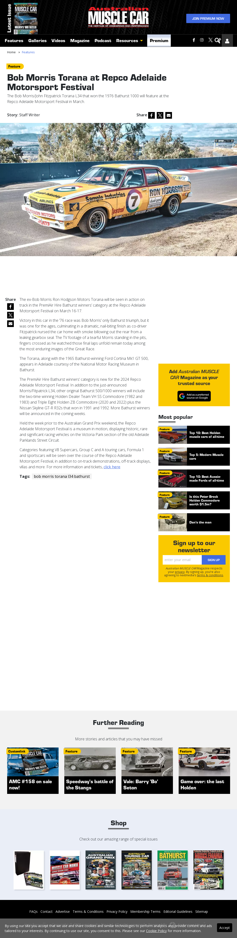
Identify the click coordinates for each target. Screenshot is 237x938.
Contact (46, 911)
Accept (224, 927)
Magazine (80, 41)
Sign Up (214, 559)
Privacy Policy (116, 911)
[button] (142, 41)
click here (112, 466)
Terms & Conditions (88, 911)
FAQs (33, 911)
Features (14, 41)
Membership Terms (145, 911)
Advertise (62, 911)
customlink (16, 751)
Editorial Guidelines (177, 911)
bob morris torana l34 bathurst (62, 476)
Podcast (103, 41)
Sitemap (201, 911)
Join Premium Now (208, 18)
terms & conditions (210, 575)
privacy (180, 572)
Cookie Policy (156, 930)
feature (14, 66)
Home (11, 52)
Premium (159, 41)
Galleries (37, 41)
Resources (127, 41)
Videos (58, 41)
